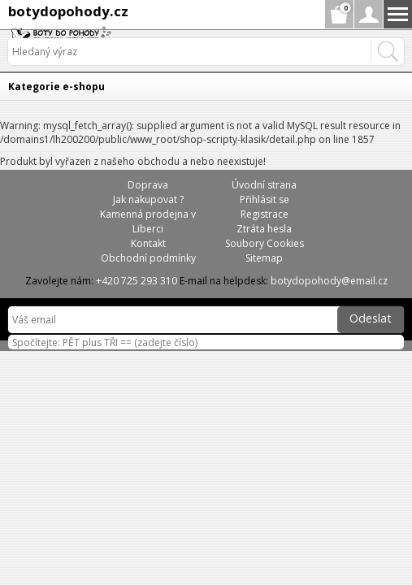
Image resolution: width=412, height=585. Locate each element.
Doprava (148, 185)
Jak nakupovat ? (148, 199)
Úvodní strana (264, 185)
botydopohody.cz (68, 11)
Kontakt (148, 243)
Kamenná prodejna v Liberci (148, 221)
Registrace (264, 214)
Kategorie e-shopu (56, 86)
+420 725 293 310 (136, 281)
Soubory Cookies (264, 243)
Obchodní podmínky (148, 258)
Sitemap (264, 258)
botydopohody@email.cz (329, 281)
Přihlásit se (264, 199)
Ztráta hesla (264, 229)
